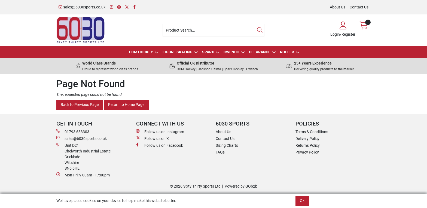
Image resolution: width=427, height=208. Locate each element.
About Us (337, 7)
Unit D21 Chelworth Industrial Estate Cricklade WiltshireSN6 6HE (83, 156)
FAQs (220, 152)
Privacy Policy (307, 152)
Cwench (231, 52)
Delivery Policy (307, 138)
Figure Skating (178, 52)
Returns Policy (307, 145)
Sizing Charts (227, 145)
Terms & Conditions (311, 132)
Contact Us (359, 7)
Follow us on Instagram (160, 131)
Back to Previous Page (80, 104)
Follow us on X (152, 138)
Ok (302, 200)
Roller (287, 52)
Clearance (259, 52)
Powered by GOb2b (241, 186)
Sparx (208, 52)
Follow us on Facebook (159, 145)
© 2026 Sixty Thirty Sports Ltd (195, 186)
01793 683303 (72, 131)
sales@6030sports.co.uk (82, 7)
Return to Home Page (126, 104)
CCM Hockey (141, 52)
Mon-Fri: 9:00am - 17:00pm (83, 174)
